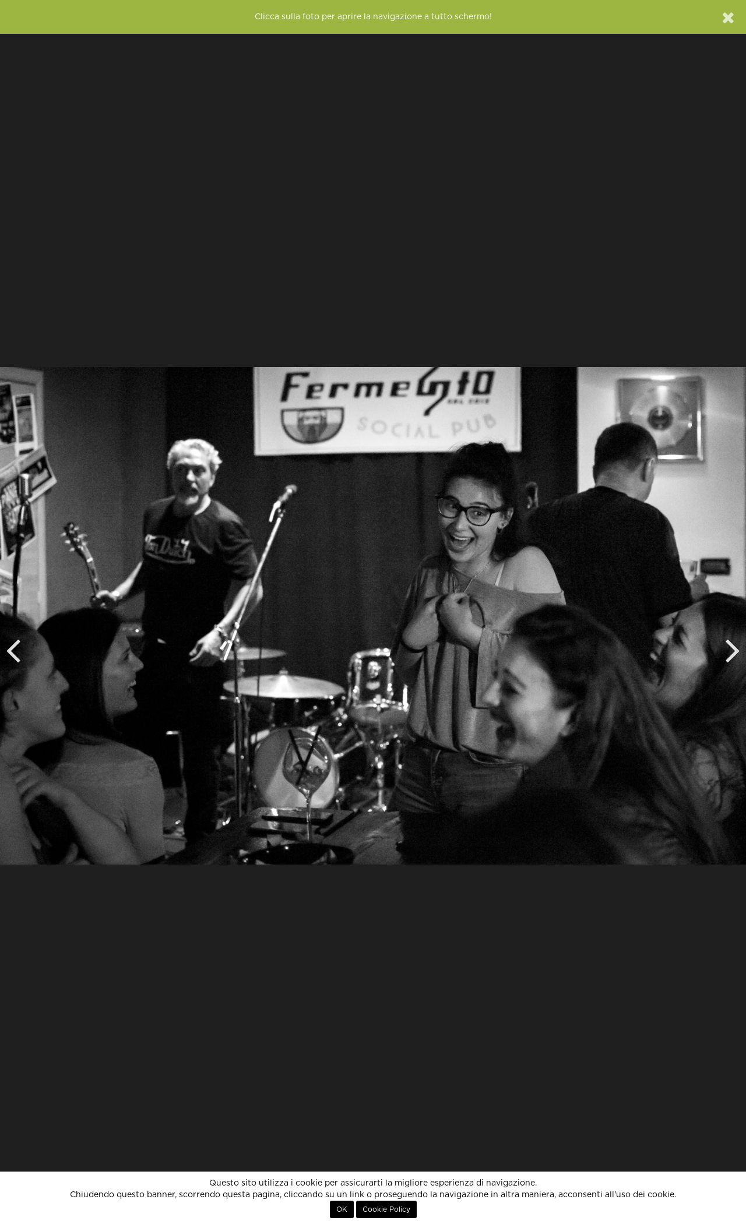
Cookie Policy (386, 1209)
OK (341, 1209)
